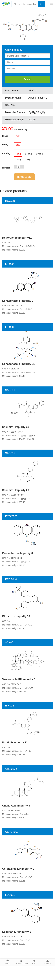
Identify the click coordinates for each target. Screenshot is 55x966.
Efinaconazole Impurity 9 (17, 300)
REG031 (10, 200)
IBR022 (9, 705)
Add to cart (24, 176)
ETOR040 (11, 579)
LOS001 (10, 894)
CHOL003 (11, 768)
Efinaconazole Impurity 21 (18, 363)
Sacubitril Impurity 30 (15, 427)
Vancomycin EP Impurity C (19, 679)
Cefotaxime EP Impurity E (18, 868)
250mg (28, 154)
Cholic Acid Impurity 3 (16, 805)
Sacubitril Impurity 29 (15, 490)
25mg (28, 159)
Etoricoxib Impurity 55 (16, 616)
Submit (27, 79)
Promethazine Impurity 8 (17, 553)
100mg (39, 154)
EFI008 (9, 327)
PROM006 (11, 516)
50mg (18, 154)
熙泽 (18, 136)
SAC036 (10, 390)
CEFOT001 (11, 831)
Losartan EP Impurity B (16, 931)
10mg (18, 159)
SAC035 (10, 453)
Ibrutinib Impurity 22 (15, 742)
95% (18, 145)
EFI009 (9, 263)
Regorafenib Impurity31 (17, 237)
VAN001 (10, 642)
